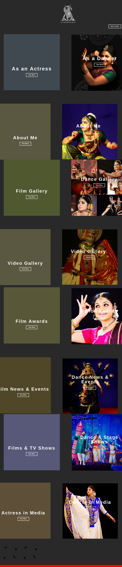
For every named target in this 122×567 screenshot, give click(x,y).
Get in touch (115, 26)
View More (25, 143)
